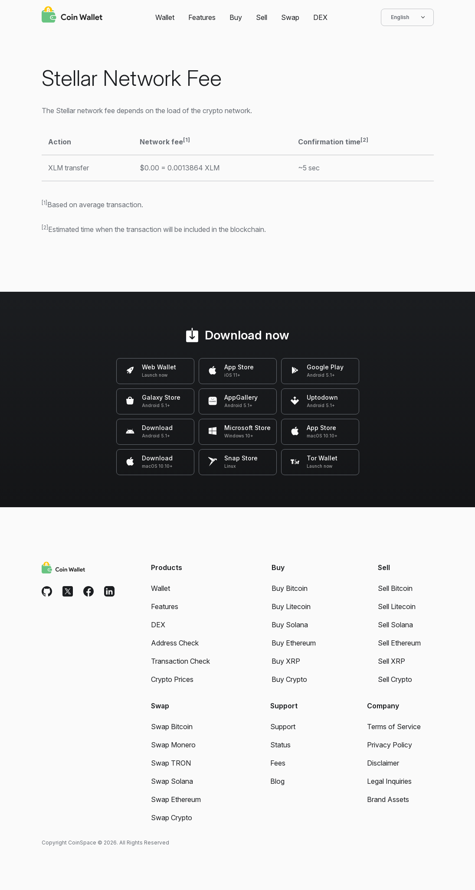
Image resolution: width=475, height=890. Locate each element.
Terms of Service (394, 726)
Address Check (175, 643)
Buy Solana (290, 624)
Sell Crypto (395, 679)
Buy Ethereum (294, 643)
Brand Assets (388, 799)
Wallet (164, 17)
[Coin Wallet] (72, 15)
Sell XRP (391, 661)
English (407, 17)
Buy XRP (286, 661)
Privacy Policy (389, 744)
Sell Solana (395, 624)
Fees (277, 763)
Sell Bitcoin (395, 588)
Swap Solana (172, 781)
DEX (320, 17)
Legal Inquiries (389, 781)
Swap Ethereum (176, 799)
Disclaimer (383, 763)
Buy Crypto (289, 679)
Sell (261, 17)
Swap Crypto (171, 817)
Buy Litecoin (291, 606)
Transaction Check (180, 661)
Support (282, 726)
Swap (290, 17)
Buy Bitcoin (290, 588)
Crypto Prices (172, 679)
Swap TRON (171, 763)
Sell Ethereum (399, 643)
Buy (235, 17)
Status (280, 744)
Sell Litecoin (397, 606)
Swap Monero (173, 744)
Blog (277, 781)
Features (202, 17)
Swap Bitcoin (172, 726)
